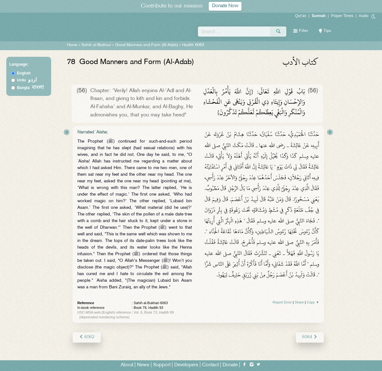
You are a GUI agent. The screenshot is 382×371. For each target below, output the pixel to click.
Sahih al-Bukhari (96, 45)
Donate (230, 365)
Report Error (282, 302)
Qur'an (301, 16)
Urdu (27, 80)
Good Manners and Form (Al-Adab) (146, 45)
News (143, 365)
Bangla (30, 87)
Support (161, 365)
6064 (310, 337)
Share (299, 302)
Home (72, 45)
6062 (86, 337)
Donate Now (225, 6)
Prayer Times (342, 16)
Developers (186, 365)
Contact (210, 365)
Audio (363, 16)
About (127, 365)
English (24, 73)
